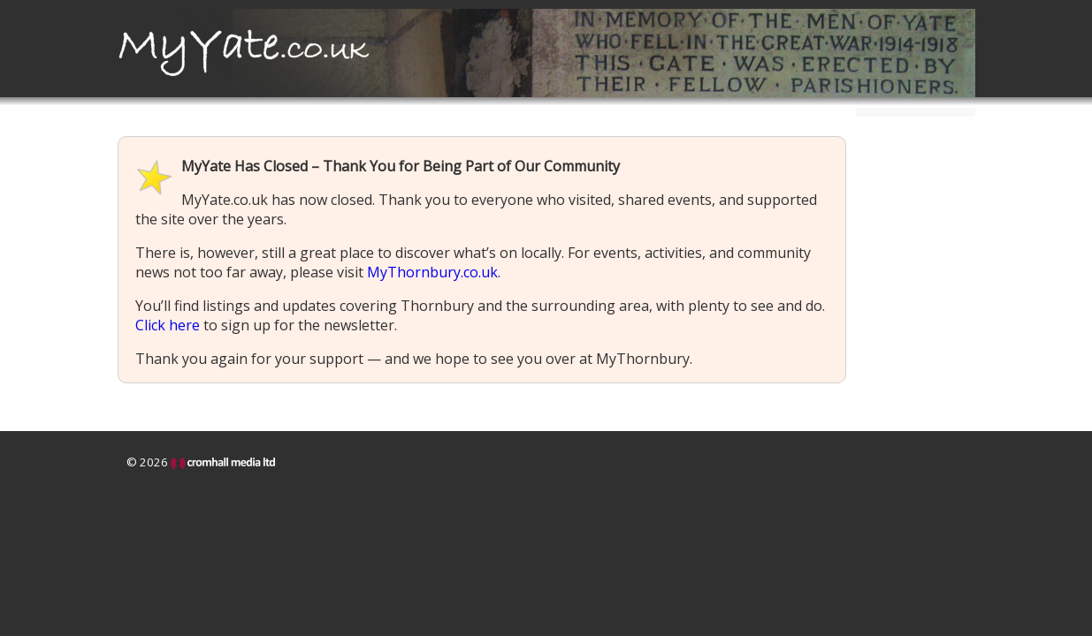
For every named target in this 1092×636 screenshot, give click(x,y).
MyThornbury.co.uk (432, 272)
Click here (167, 325)
